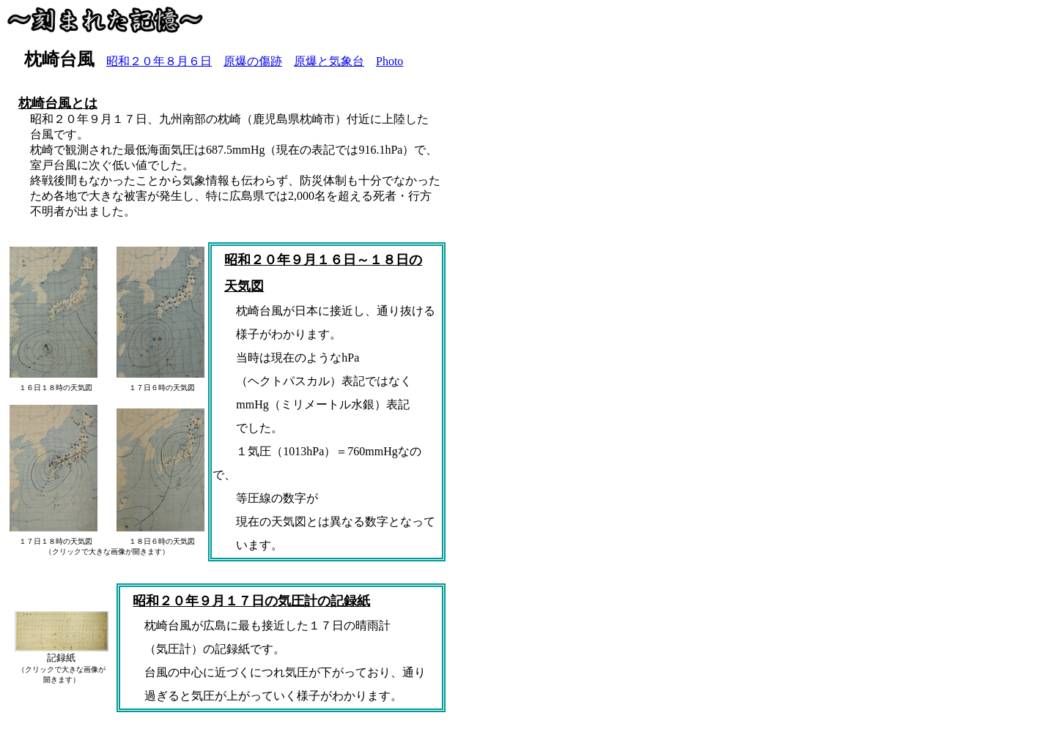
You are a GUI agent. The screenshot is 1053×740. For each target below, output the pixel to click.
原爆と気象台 (329, 61)
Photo (389, 61)
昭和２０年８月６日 (159, 61)
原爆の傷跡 (252, 61)
